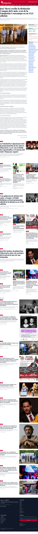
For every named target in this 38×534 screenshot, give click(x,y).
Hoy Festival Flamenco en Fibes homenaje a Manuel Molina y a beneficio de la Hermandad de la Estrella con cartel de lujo (32, 235)
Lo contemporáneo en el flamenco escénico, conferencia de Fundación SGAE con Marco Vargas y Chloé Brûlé (6, 218)
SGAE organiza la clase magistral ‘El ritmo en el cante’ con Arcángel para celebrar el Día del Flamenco (5, 273)
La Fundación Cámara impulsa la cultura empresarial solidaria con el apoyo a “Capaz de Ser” (32, 176)
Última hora (6, 4)
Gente (17, 4)
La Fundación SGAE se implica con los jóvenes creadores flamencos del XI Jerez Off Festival (5, 287)
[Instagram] (3, 506)
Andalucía (13, 4)
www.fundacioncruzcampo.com (22, 135)
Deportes (20, 4)
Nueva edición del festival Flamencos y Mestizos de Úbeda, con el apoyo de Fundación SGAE (6, 180)
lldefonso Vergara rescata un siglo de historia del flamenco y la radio (6, 166)
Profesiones (34, 4)
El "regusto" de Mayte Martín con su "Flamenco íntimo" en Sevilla (5, 234)
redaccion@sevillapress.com (8, 529)
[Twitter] (2, 506)
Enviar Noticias (21, 525)
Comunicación (27, 4)
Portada (3, 4)
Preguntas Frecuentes (22, 524)
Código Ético (2, 517)
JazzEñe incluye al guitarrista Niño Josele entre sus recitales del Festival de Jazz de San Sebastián (9, 401)
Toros (23, 4)
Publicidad (21, 523)
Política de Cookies (3, 519)
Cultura (31, 4)
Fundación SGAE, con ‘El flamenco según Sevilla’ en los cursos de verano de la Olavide (19, 283)
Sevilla (10, 4)
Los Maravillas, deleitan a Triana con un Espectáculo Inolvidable (19, 227)
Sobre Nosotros (3, 516)
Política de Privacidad (3, 518)
